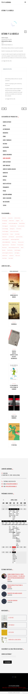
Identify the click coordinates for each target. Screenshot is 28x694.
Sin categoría (6, 202)
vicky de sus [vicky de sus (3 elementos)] (11, 255)
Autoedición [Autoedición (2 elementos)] (4, 223)
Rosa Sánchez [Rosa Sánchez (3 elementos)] (10, 250)
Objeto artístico (7, 183)
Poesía (4, 191)
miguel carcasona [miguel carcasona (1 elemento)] (5, 244)
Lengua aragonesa (7, 154)
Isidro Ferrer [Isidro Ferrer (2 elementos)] (4, 236)
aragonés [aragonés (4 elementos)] (17, 220)
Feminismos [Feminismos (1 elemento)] (18, 228)
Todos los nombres (14, 417)
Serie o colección (7, 198)
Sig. (24, 109)
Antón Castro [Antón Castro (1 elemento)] (11, 220)
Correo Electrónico (6, 654)
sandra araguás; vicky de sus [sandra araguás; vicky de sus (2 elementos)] (7, 252)
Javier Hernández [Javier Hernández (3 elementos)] (19, 236)
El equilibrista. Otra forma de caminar (14, 387)
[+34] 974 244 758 (12, 481)
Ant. (3, 109)
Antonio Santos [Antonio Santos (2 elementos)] (17, 217)
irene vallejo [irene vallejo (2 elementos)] (17, 234)
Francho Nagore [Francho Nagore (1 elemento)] (5, 231)
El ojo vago (11, 617)
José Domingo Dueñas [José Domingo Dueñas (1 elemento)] (15, 239)
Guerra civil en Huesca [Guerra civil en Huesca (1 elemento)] (14, 231)
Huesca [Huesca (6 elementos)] (11, 234)
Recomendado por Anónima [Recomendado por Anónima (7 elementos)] (14, 247)
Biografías (5, 133)
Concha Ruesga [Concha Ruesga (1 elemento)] (5, 228)
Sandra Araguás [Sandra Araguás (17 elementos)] (17, 250)
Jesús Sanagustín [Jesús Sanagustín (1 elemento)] (5, 239)
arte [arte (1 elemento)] (22, 220)
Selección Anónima (7, 194)
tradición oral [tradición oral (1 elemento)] (4, 255)
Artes (4, 125)
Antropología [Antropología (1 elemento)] (4, 220)
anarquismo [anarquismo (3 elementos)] (10, 217)
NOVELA (4, 180)
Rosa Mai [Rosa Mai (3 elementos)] (3, 250)
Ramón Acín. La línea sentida (14, 639)
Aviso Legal (4, 687)
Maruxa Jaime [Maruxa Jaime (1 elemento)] (21, 242)
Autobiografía (6, 129)
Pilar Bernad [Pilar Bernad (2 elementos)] (13, 244)
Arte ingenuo (11, 625)
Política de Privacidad (12, 687)
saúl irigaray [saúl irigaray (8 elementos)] (17, 252)
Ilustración (6, 147)
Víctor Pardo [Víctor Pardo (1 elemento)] (4, 258)
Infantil (5, 151)
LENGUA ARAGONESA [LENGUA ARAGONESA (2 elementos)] (6, 242)
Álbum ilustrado (7, 122)
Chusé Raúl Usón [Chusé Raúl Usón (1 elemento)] (13, 226)
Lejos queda (11, 632)
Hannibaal (14, 324)
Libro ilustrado (7, 162)
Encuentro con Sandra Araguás (14, 593)
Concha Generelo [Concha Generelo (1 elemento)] (21, 226)
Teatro (4, 205)
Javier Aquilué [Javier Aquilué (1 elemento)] (11, 236)
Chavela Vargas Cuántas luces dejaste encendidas (14, 354)
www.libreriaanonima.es (11, 486)
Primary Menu (25, 2)
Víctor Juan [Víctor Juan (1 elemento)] (17, 255)
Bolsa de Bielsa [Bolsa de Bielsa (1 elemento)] (22, 223)
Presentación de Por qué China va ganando (15, 586)
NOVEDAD (5, 176)
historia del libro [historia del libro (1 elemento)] (5, 234)
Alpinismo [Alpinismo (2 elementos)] (4, 217)
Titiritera (14, 445)
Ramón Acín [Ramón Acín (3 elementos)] (4, 247)
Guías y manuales (7, 140)
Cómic (4, 136)
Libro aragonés (6, 158)
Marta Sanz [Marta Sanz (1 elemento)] (14, 242)
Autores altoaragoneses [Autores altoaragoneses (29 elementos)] (13, 223)
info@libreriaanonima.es (12, 484)
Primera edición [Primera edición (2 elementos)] (20, 244)
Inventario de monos (14, 296)
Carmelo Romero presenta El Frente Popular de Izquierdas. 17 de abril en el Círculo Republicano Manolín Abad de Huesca (16, 577)
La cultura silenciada (12, 600)
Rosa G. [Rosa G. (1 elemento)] (22, 247)
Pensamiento (6, 187)
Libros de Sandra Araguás (9, 169)
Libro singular (6, 165)
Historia (5, 144)
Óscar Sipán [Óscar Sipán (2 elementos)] (11, 258)
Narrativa (5, 173)
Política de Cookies (22, 687)
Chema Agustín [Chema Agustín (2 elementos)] (5, 226)
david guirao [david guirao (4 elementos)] (12, 228)
